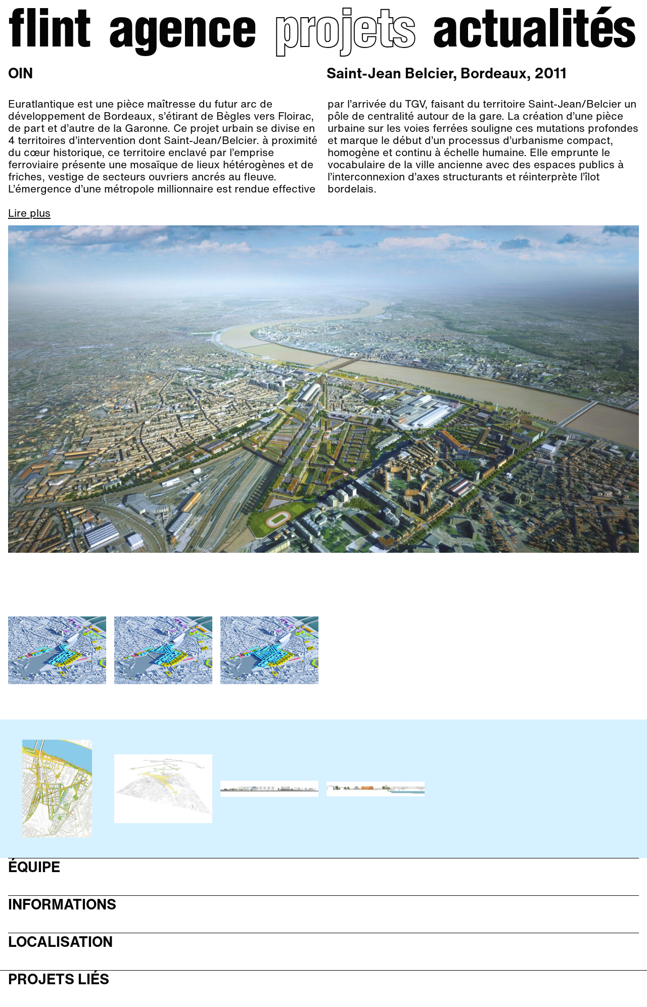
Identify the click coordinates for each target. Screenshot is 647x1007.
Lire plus (29, 213)
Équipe (34, 867)
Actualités (534, 33)
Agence (182, 33)
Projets (344, 33)
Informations (62, 905)
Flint (49, 33)
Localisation (60, 942)
